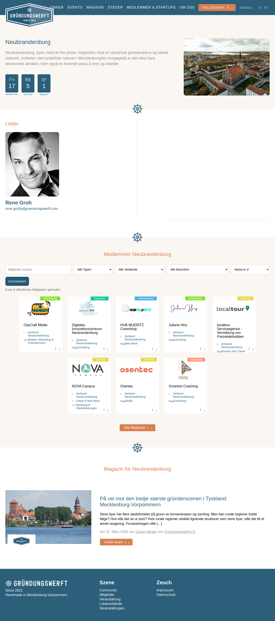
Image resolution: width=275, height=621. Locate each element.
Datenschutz (166, 595)
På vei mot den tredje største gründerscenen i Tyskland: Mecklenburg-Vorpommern (163, 501)
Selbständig (50, 298)
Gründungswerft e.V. (180, 532)
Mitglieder (106, 595)
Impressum (165, 590)
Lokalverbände (110, 604)
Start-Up (245, 298)
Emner (57, 7)
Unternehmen (146, 298)
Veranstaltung (110, 599)
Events (75, 7)
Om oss (187, 7)
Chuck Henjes (146, 532)
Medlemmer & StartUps (151, 7)
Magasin (95, 7)
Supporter (99, 298)
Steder (115, 7)
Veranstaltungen (111, 608)
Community (108, 590)
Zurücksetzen (17, 281)
